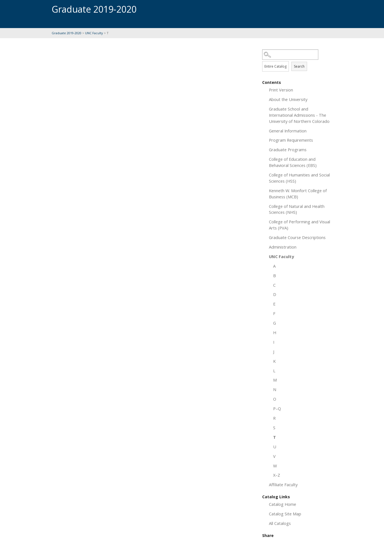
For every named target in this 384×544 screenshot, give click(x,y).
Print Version (281, 90)
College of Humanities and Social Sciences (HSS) (299, 178)
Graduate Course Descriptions (297, 237)
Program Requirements (291, 140)
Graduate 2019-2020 (66, 33)
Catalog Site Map (285, 514)
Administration (282, 247)
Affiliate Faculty (283, 484)
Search (299, 66)
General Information (288, 131)
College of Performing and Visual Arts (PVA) (299, 225)
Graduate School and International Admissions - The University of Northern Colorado (299, 115)
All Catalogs (280, 523)
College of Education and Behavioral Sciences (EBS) (293, 162)
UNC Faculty (94, 33)
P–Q (277, 408)
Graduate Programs (288, 149)
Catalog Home (282, 504)
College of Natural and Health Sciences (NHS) (296, 209)
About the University (288, 99)
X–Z (276, 475)
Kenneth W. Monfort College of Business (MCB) (298, 193)
